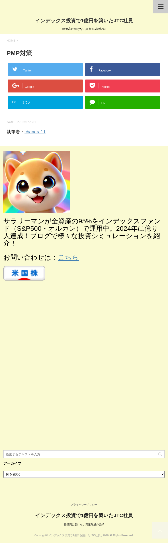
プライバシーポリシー (84, 504)
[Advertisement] (36, 370)
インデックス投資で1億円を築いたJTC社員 (84, 20)
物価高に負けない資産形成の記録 (84, 524)
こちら (68, 257)
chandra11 (35, 131)
